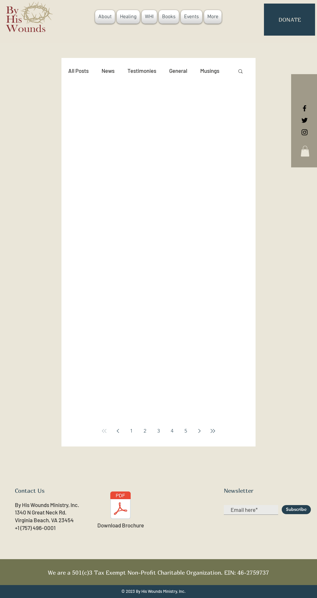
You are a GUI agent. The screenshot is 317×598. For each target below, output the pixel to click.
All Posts (78, 70)
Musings (209, 70)
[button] (305, 151)
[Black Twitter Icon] (305, 120)
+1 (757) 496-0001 (35, 528)
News (108, 70)
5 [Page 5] (185, 431)
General (178, 70)
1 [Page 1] (131, 431)
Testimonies (141, 70)
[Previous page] (118, 431)
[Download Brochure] (120, 510)
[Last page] (213, 431)
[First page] (104, 431)
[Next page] (199, 431)
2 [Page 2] (145, 431)
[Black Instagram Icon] (305, 132)
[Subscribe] (296, 509)
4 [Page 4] (172, 431)
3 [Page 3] (158, 431)
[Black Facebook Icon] (305, 108)
